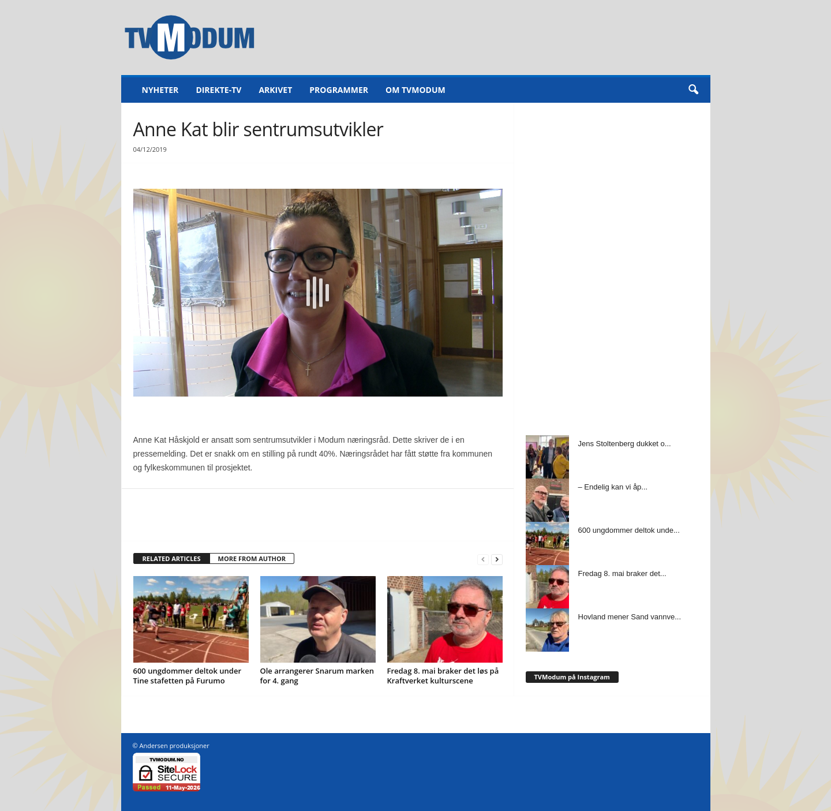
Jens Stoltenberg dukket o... (624, 443)
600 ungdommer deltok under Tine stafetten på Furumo (187, 676)
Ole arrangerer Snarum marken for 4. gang (317, 676)
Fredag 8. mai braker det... (622, 573)
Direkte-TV (218, 89)
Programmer (338, 89)
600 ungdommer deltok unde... (629, 530)
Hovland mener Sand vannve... (630, 616)
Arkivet (275, 89)
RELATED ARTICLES (172, 558)
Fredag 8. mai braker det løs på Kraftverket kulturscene (443, 676)
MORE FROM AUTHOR (252, 558)
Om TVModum (415, 89)
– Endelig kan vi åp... (613, 487)
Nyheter (160, 89)
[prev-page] (483, 559)
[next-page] (497, 559)
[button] (693, 90)
